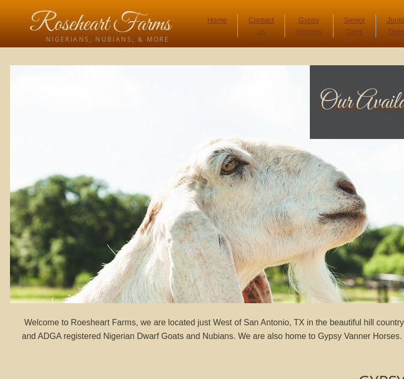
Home (217, 20)
